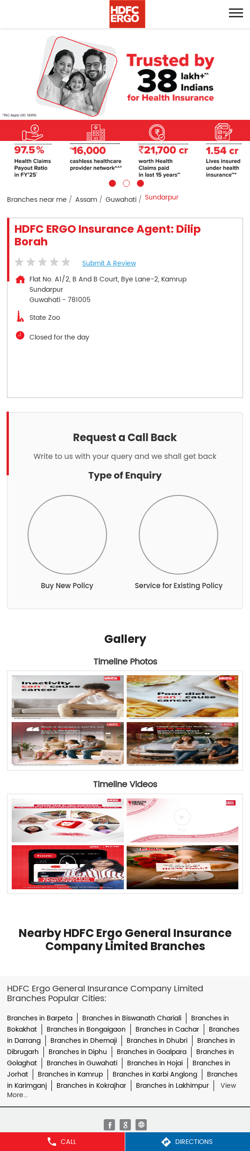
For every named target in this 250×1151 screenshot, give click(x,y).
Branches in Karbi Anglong (155, 1074)
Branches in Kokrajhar (91, 1085)
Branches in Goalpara (151, 1052)
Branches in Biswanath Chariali (131, 1018)
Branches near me (37, 199)
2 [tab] (125, 182)
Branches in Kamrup (70, 1074)
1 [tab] (111, 182)
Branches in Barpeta (39, 1018)
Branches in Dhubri (157, 1040)
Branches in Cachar (167, 1029)
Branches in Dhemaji (83, 1040)
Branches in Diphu (78, 1052)
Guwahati (121, 199)
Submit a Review (109, 263)
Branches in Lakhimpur (172, 1085)
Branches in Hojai (155, 1063)
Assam (86, 199)
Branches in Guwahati (82, 1063)
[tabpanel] (125, 107)
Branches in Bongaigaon (86, 1029)
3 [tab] (139, 182)
